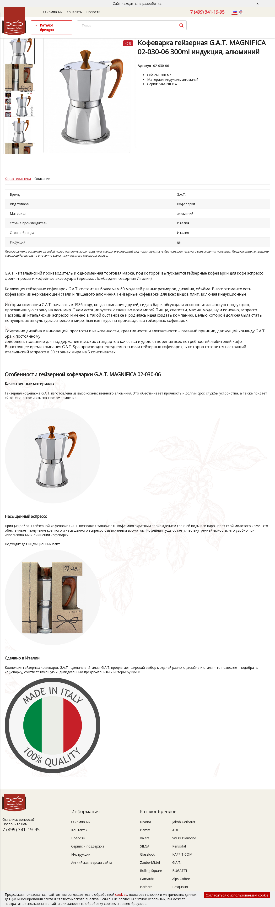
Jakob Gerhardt (183, 822)
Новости (93, 12)
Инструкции (80, 854)
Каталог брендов (47, 27)
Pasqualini (180, 887)
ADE (175, 830)
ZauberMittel (150, 862)
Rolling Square (151, 870)
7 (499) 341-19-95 (207, 12)
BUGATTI (179, 870)
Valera (145, 838)
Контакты (74, 12)
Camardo (147, 878)
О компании (53, 12)
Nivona (145, 822)
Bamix (145, 830)
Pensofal (179, 846)
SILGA (144, 846)
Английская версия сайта (91, 862)
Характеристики (18, 178)
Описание (42, 178)
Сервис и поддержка (87, 846)
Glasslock (147, 854)
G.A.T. (176, 862)
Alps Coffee (181, 878)
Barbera (146, 887)
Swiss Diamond (184, 838)
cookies (121, 894)
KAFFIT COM (182, 854)
